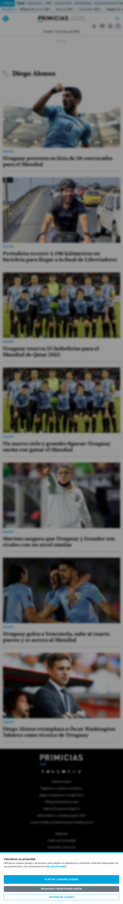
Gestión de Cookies (61, 897)
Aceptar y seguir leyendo (61, 879)
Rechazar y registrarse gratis (61, 889)
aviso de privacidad (55, 866)
